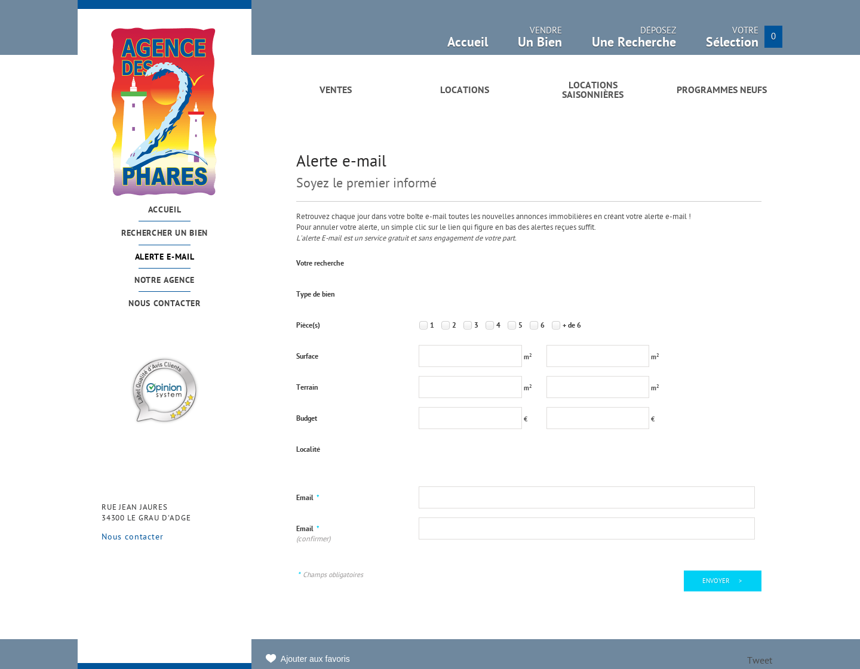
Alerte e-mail (165, 257)
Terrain (307, 388)
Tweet (759, 661)
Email (308, 498)
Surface (307, 357)
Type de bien (315, 295)
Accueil (165, 210)
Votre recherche (320, 264)
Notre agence (164, 281)
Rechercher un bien (164, 234)
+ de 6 (572, 326)
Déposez (634, 41)
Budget (306, 419)
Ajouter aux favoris (315, 659)
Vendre (540, 41)
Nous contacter (164, 304)
